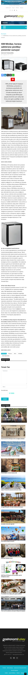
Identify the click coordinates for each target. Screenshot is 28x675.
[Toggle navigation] (4, 27)
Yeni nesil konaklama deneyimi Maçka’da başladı (13, 610)
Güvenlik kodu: (4, 390)
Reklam (17, 7)
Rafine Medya (10, 667)
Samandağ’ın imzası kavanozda (9, 472)
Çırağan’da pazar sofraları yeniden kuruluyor (12, 507)
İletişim (21, 7)
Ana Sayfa (3, 33)
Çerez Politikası (12, 673)
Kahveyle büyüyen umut (7, 558)
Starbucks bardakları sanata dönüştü (10, 455)
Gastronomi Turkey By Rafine (20, 667)
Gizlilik (6, 673)
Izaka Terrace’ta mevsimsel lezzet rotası (11, 490)
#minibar (20, 353)
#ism (15, 353)
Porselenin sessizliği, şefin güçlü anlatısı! (11, 593)
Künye (13, 7)
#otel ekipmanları (5, 355)
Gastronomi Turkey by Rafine (7, 53)
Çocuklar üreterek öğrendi (7, 524)
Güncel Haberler (14, 670)
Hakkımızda (8, 7)
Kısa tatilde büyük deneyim (7, 541)
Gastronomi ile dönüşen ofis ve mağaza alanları (13, 438)
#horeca (10, 353)
